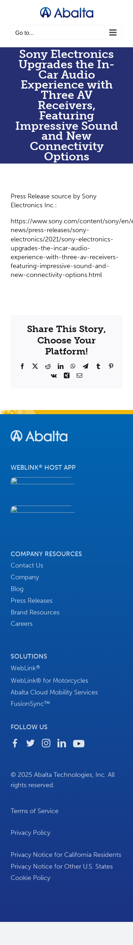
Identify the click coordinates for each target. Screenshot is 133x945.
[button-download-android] (42, 511)
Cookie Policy (30, 880)
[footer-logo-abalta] (39, 431)
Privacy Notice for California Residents (66, 857)
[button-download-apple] (42, 482)
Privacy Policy (30, 835)
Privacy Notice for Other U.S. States (62, 868)
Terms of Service (35, 813)
